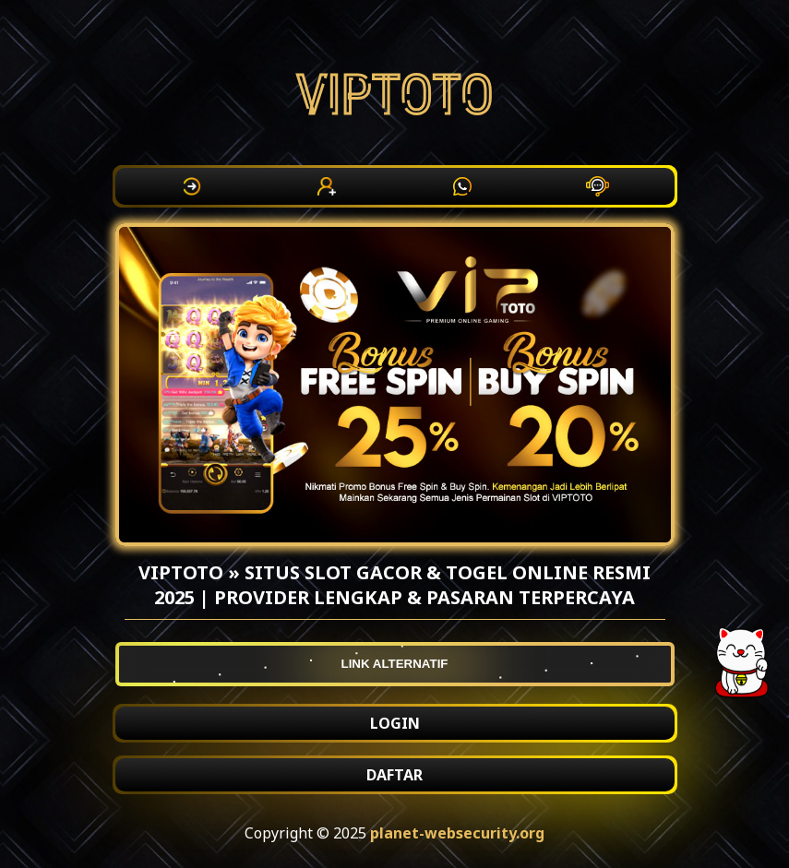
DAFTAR (394, 775)
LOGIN (395, 723)
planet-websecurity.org (457, 833)
